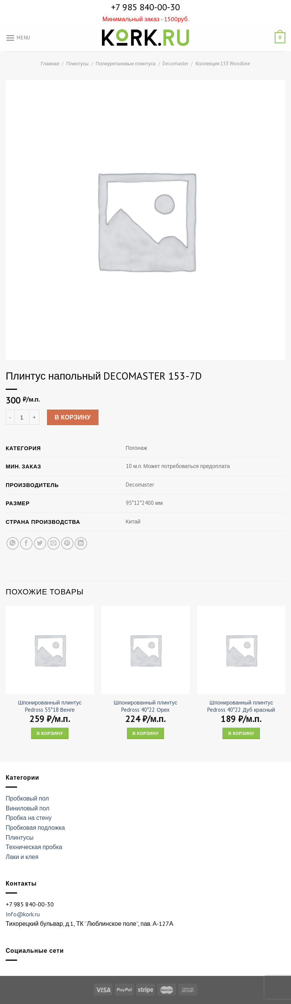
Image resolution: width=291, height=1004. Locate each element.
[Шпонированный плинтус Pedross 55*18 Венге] (50, 650)
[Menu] (18, 37)
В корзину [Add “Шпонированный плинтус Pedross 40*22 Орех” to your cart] (146, 733)
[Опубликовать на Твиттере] (40, 543)
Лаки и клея (22, 857)
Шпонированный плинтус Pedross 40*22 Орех (145, 706)
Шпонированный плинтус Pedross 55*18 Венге (49, 706)
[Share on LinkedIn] (81, 543)
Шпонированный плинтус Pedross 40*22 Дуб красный (241, 706)
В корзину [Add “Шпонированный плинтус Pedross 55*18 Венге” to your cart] (50, 733)
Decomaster (175, 63)
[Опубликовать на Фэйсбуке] (26, 543)
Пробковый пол (27, 798)
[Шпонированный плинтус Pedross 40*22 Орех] (145, 650)
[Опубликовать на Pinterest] (67, 543)
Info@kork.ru (23, 914)
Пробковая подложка (35, 827)
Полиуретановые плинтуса (125, 63)
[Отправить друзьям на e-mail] (53, 543)
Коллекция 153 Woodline (223, 63)
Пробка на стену (29, 817)
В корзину (73, 417)
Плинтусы (77, 63)
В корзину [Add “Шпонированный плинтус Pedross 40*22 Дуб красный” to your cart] (241, 733)
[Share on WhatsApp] (12, 543)
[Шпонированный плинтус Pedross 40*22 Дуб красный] (241, 650)
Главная (50, 63)
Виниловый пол (27, 808)
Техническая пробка (34, 847)
